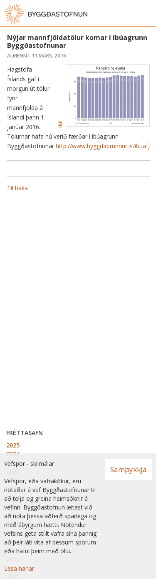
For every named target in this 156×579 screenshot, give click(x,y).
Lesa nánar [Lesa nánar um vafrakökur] (19, 568)
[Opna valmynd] (148, 14)
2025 (13, 445)
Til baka (17, 188)
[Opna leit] (131, 14)
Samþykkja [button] (128, 469)
